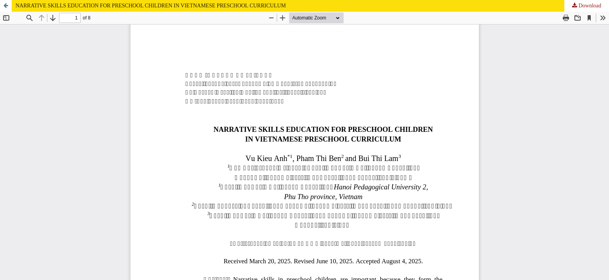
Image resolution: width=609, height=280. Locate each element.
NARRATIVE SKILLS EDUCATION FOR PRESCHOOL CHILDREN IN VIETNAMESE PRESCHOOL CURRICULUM (151, 6)
